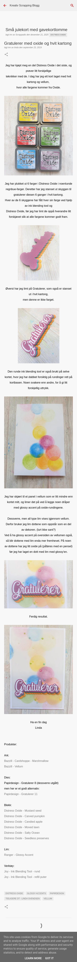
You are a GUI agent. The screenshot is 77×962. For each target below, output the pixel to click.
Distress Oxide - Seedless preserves (26, 838)
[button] (6, 54)
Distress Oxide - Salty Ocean (22, 832)
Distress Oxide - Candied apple (23, 821)
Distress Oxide (58, 35)
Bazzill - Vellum (13, 766)
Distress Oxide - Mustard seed (22, 810)
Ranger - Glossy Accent (18, 854)
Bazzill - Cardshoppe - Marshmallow (26, 760)
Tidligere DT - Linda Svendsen (23, 898)
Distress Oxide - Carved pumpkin (24, 816)
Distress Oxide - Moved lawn (21, 827)
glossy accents (36, 893)
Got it (49, 958)
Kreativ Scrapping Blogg (24, 5)
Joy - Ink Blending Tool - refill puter (25, 876)
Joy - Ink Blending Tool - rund (22, 871)
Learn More (33, 958)
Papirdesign (57, 893)
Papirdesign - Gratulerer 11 (21, 794)
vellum (48, 898)
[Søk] (72, 5)
